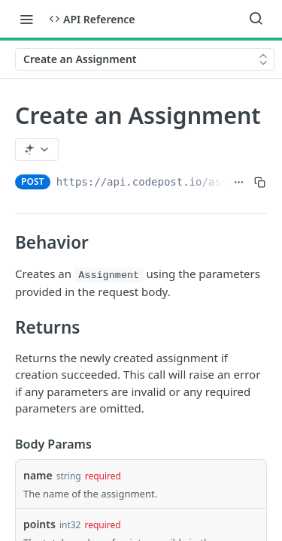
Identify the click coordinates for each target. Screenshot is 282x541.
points (39, 524)
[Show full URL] (239, 181)
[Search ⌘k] (255, 19)
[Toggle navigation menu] (26, 19)
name (38, 475)
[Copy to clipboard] (260, 181)
